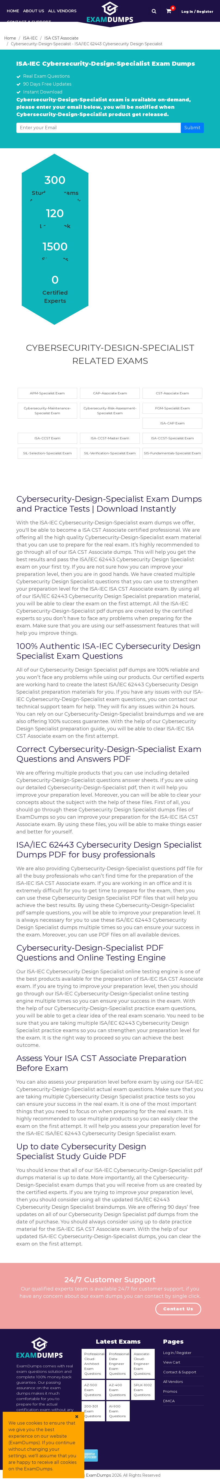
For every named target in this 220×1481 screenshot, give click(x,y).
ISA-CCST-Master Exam (110, 438)
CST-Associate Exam (172, 393)
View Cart (171, 1362)
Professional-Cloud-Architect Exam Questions (94, 1364)
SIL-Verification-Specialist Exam (110, 453)
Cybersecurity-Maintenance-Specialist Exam (47, 410)
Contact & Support (29, 22)
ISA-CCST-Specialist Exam (172, 438)
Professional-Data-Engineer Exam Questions (119, 1364)
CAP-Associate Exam (110, 393)
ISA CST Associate (61, 38)
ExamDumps (98, 1475)
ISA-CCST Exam (47, 438)
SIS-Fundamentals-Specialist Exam (172, 453)
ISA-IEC (30, 38)
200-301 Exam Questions (92, 1411)
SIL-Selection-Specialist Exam (47, 453)
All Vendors (62, 10)
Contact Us (178, 1308)
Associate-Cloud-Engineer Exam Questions (142, 1364)
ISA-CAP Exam (172, 423)
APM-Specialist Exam (47, 393)
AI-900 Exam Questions (117, 1411)
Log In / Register (197, 12)
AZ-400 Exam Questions (117, 1390)
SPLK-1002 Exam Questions (143, 1390)
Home (13, 10)
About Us (33, 10)
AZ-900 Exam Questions (92, 1390)
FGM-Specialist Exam (172, 408)
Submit (192, 127)
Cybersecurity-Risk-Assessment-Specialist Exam (110, 410)
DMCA (169, 1401)
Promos (170, 1391)
